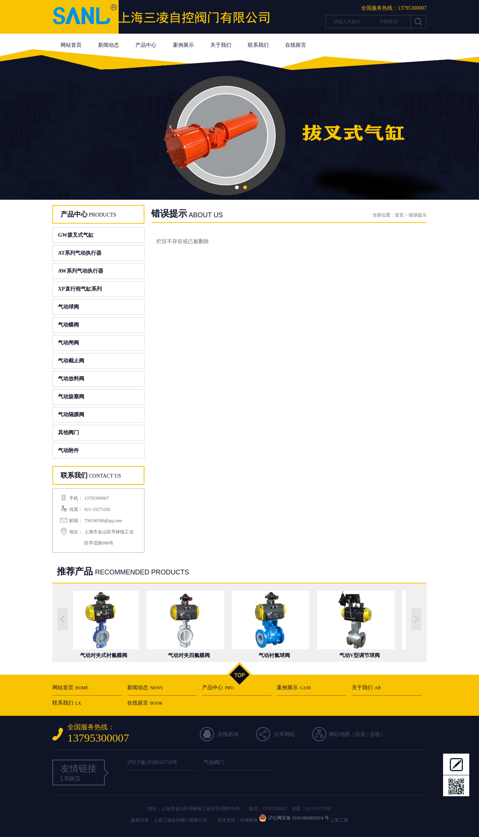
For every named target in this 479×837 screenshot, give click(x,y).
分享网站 (284, 734)
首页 (399, 215)
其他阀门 (68, 432)
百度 (360, 734)
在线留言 (295, 45)
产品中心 (145, 45)
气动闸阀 (68, 343)
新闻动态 (108, 45)
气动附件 (68, 450)
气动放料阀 (71, 378)
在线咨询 (228, 734)
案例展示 (183, 45)
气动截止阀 (71, 361)
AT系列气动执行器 (79, 253)
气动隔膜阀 (71, 414)
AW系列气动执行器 (80, 271)
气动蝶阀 (68, 325)
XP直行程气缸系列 (80, 289)
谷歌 (375, 734)
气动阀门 (214, 762)
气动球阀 (68, 307)
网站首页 (71, 45)
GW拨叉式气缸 (76, 235)
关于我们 (220, 45)
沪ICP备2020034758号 (152, 762)
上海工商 (339, 820)
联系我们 (258, 45)
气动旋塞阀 (71, 396)
